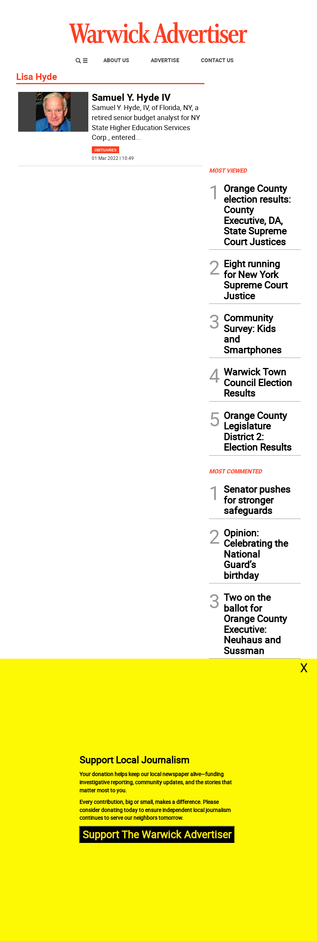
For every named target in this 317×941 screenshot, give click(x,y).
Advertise (165, 60)
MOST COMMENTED (235, 471)
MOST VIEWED (228, 170)
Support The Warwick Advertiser (157, 834)
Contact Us (217, 60)
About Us (116, 60)
